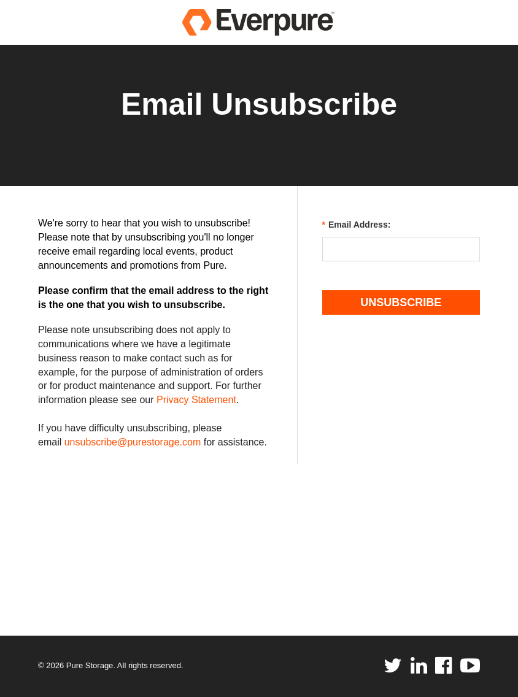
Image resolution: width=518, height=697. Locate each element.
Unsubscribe (400, 302)
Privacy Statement (196, 400)
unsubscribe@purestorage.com (132, 442)
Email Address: (356, 225)
